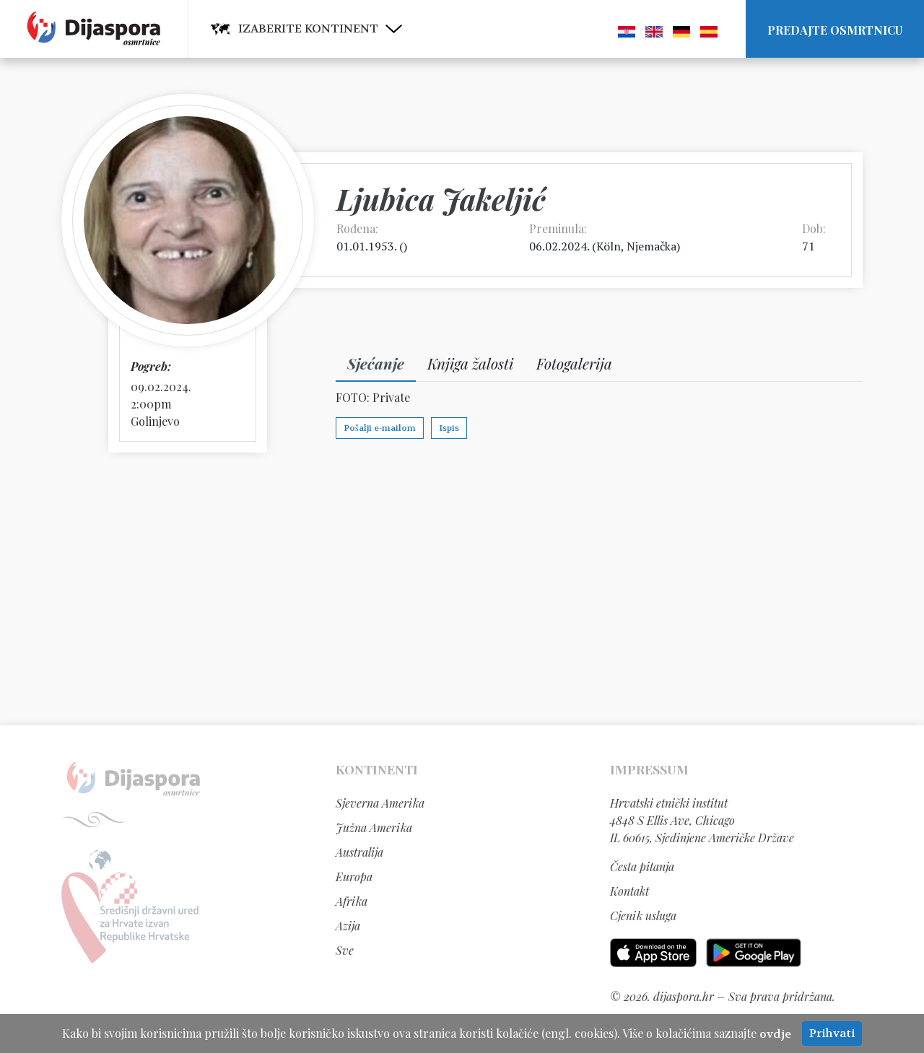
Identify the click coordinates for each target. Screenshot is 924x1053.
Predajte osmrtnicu (834, 30)
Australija (359, 852)
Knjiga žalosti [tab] (470, 363)
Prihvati (832, 1033)
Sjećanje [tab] (375, 363)
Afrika (351, 901)
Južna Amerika (374, 827)
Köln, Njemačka (636, 246)
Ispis (449, 428)
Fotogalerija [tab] (574, 363)
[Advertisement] (462, 588)
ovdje (775, 1033)
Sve (345, 950)
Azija (348, 925)
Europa (354, 876)
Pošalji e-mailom (380, 428)
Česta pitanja (642, 866)
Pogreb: (151, 366)
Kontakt (629, 891)
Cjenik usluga (643, 915)
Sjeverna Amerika (380, 802)
